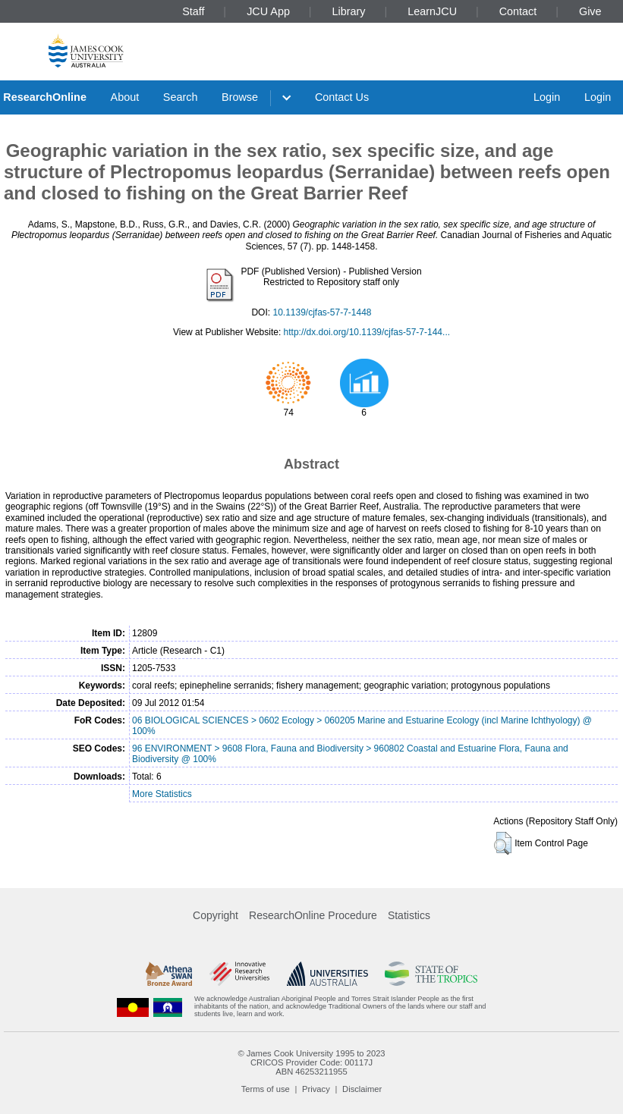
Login (546, 97)
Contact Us (342, 97)
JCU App (268, 11)
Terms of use (265, 1089)
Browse (240, 97)
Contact (518, 11)
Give (590, 11)
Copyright (215, 915)
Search (180, 97)
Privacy (316, 1089)
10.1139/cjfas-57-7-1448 (321, 312)
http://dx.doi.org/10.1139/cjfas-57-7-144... (367, 332)
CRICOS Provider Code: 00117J (311, 1062)
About (125, 97)
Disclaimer (362, 1089)
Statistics (409, 915)
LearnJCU (432, 11)
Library (349, 11)
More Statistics (162, 794)
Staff (193, 11)
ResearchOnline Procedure (313, 915)
